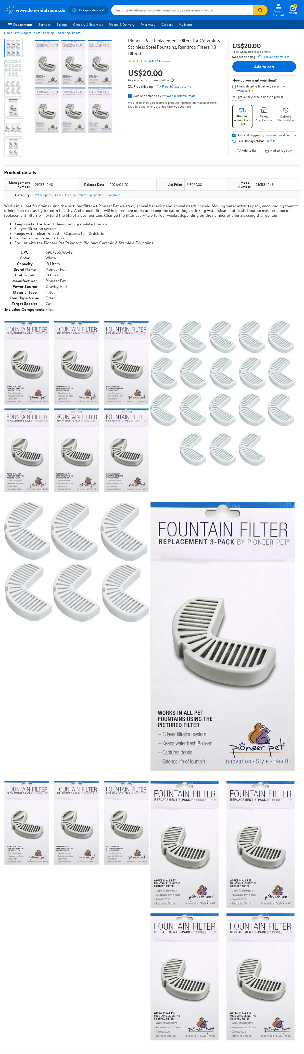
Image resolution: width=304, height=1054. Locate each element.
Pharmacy (148, 24)
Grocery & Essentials (88, 24)
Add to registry (278, 150)
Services (44, 24)
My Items (185, 24)
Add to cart (264, 66)
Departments (20, 24)
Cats (37, 33)
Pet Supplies (23, 33)
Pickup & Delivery (122, 24)
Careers (167, 24)
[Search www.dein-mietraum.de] (182, 10)
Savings (62, 24)
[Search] (260, 10)
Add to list (246, 150)
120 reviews (163, 61)
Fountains (113, 195)
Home (8, 33)
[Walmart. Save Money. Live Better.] (35, 10)
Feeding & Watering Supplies (62, 33)
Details (270, 141)
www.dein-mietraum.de (179, 95)
